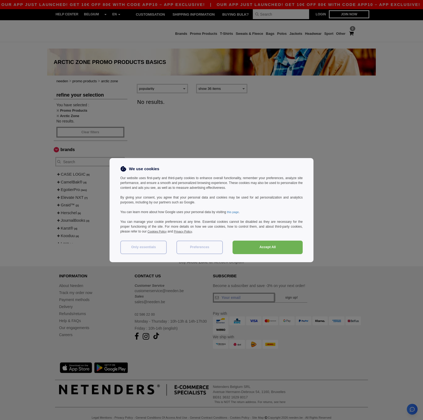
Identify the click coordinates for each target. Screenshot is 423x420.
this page (233, 212)
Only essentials (143, 247)
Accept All (268, 247)
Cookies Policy (158, 231)
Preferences (199, 247)
